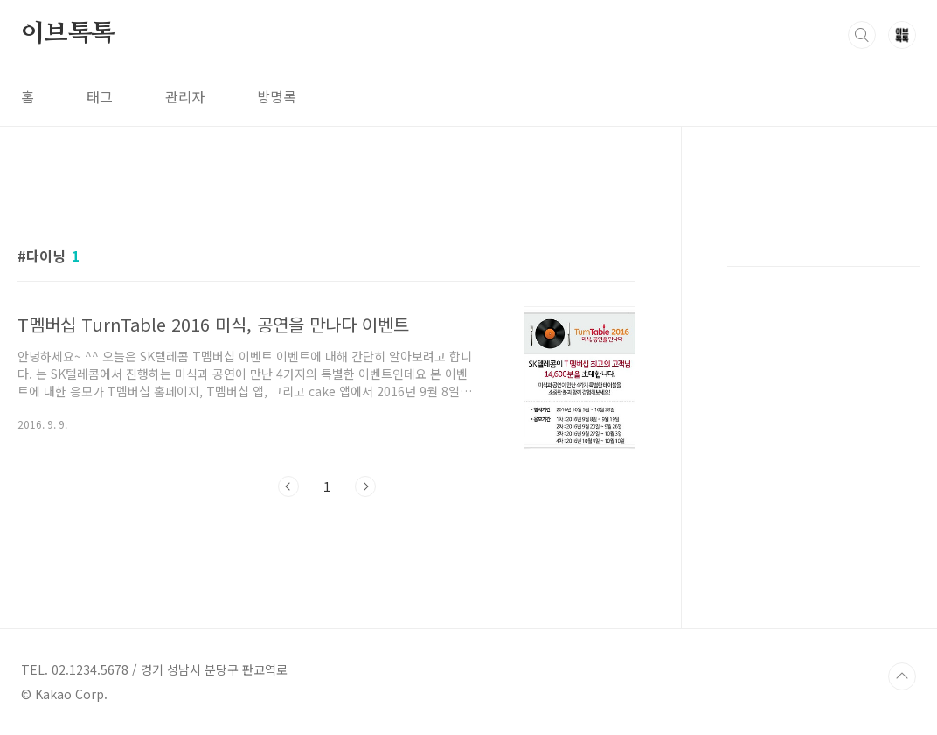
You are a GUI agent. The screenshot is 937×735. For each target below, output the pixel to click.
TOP (902, 676)
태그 (100, 96)
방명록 (276, 96)
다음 (365, 486)
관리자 (185, 96)
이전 (288, 486)
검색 (862, 35)
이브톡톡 (68, 34)
